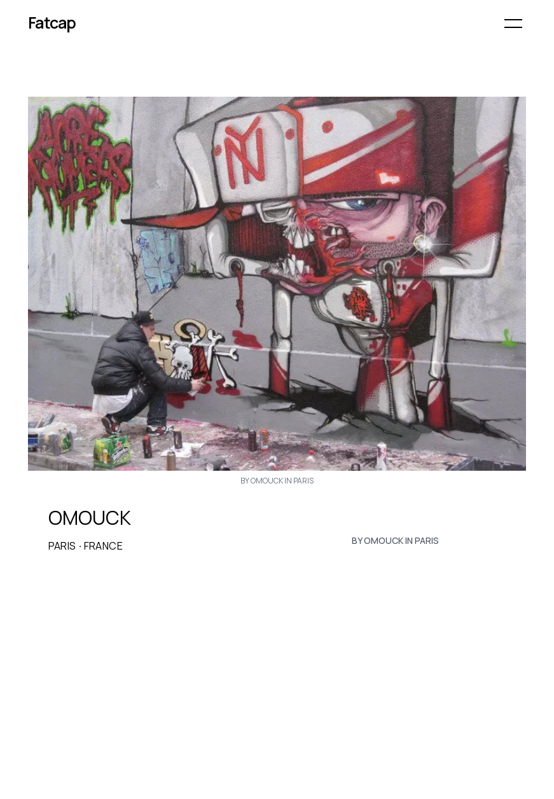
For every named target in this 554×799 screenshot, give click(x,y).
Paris (62, 545)
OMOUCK (89, 517)
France (103, 545)
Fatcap (52, 22)
